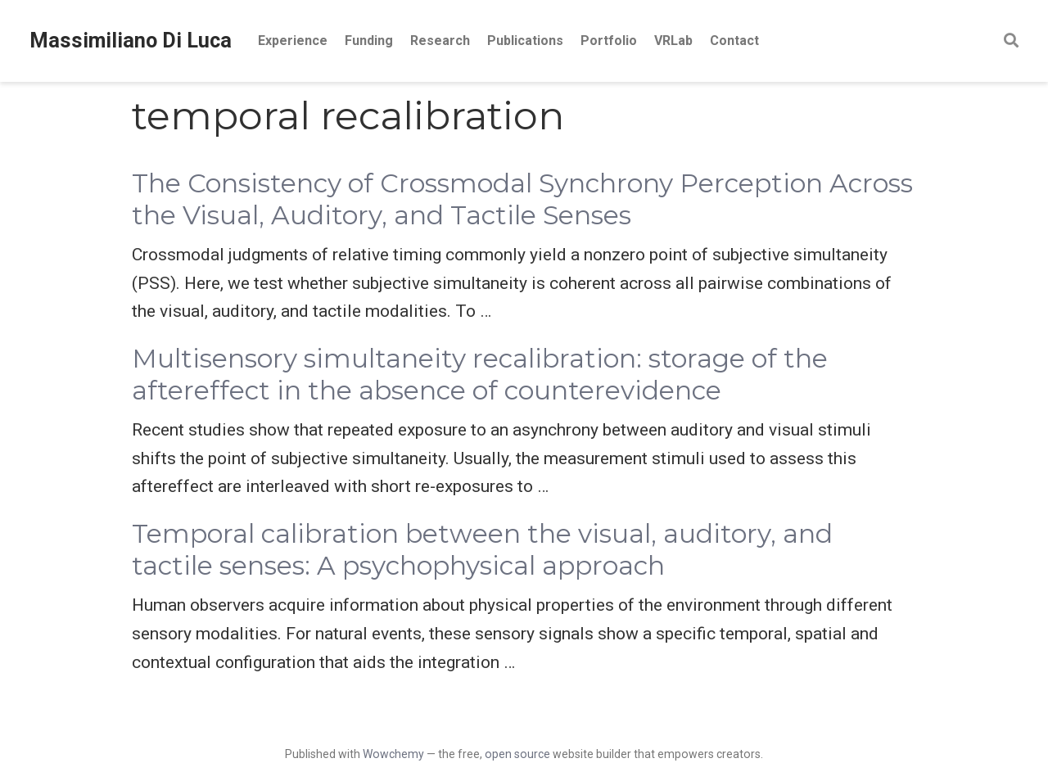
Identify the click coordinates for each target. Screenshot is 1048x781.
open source (517, 754)
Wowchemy (393, 754)
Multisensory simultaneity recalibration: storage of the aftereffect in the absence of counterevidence (480, 374)
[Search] (1011, 41)
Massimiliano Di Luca (130, 40)
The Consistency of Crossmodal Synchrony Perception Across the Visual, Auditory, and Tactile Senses (522, 199)
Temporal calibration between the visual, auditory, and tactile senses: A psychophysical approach (482, 549)
